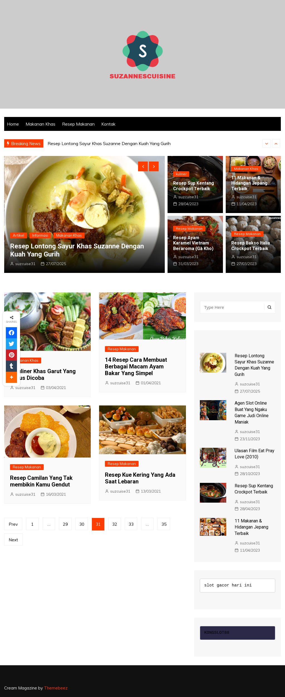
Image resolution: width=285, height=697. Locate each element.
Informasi (40, 235)
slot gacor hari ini (228, 585)
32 (114, 524)
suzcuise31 (25, 263)
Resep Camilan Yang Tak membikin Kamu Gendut (41, 481)
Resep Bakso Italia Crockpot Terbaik (250, 245)
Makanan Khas (40, 124)
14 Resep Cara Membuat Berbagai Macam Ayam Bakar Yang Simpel (136, 366)
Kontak (108, 124)
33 (131, 524)
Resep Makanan (78, 124)
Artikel (18, 235)
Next (13, 539)
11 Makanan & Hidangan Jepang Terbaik (249, 183)
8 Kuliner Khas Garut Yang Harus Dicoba (43, 374)
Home (13, 124)
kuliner (181, 174)
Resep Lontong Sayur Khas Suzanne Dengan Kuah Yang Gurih (109, 143)
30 (81, 524)
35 (163, 524)
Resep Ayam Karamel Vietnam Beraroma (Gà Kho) (193, 243)
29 (65, 524)
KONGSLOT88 (216, 633)
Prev (13, 524)
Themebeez (56, 688)
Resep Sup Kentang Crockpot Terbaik (193, 185)
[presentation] (266, 143)
